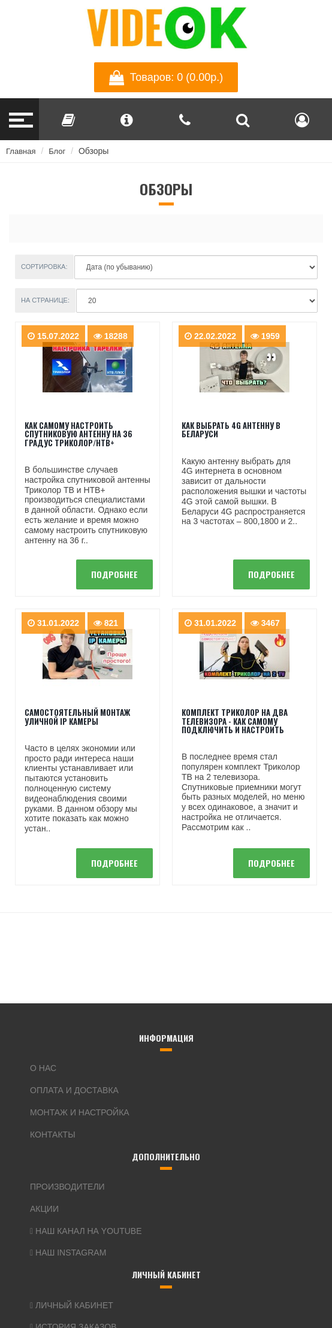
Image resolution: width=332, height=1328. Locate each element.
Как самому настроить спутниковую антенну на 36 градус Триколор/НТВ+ (78, 434)
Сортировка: (44, 266)
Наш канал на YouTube (86, 1231)
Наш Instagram (68, 1252)
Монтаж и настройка (79, 1112)
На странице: (45, 300)
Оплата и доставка (74, 1090)
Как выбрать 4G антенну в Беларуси (231, 429)
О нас (43, 1068)
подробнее (114, 574)
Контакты (53, 1134)
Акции (44, 1209)
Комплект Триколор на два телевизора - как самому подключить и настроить (235, 721)
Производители (67, 1186)
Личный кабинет (71, 1305)
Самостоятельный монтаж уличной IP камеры (77, 716)
